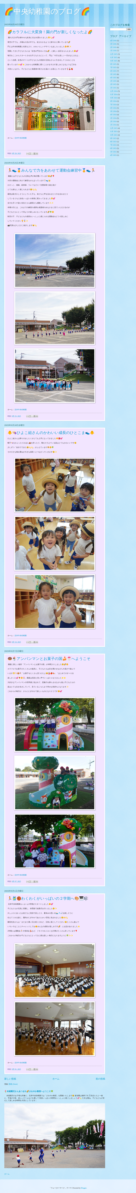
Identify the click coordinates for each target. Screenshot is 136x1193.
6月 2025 (113, 71)
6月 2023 (113, 148)
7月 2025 (113, 67)
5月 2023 (113, 152)
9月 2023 (113, 138)
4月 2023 (113, 155)
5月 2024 (113, 111)
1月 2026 (113, 51)
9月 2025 (113, 64)
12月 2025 (113, 54)
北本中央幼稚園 (20, 138)
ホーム (55, 1078)
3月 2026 (113, 44)
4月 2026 (113, 41)
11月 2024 (113, 94)
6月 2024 (113, 108)
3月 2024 (113, 118)
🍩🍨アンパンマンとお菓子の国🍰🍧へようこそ (49, 659)
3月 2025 (113, 81)
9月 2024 (113, 101)
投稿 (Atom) (13, 1084)
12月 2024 (113, 91)
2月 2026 (113, 47)
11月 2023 (113, 131)
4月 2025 (113, 78)
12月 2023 (113, 128)
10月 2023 (113, 135)
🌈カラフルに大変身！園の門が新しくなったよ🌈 (50, 32)
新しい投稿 (10, 1078)
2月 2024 (113, 121)
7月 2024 (113, 105)
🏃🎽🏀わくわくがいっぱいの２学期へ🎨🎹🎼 (48, 898)
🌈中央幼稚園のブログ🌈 (47, 12)
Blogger (83, 1188)
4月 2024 (113, 115)
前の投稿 (100, 1078)
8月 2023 (113, 142)
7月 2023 (113, 145)
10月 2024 (113, 98)
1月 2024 (113, 125)
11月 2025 (113, 57)
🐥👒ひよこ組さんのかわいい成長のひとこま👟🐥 (51, 433)
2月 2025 (113, 84)
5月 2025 (113, 74)
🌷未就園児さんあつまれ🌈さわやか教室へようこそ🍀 (28, 1091)
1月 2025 (113, 88)
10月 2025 (113, 61)
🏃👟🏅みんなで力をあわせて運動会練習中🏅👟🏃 (51, 170)
